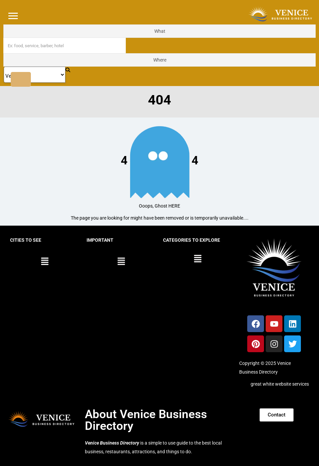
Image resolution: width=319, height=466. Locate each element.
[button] (45, 261)
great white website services (280, 384)
